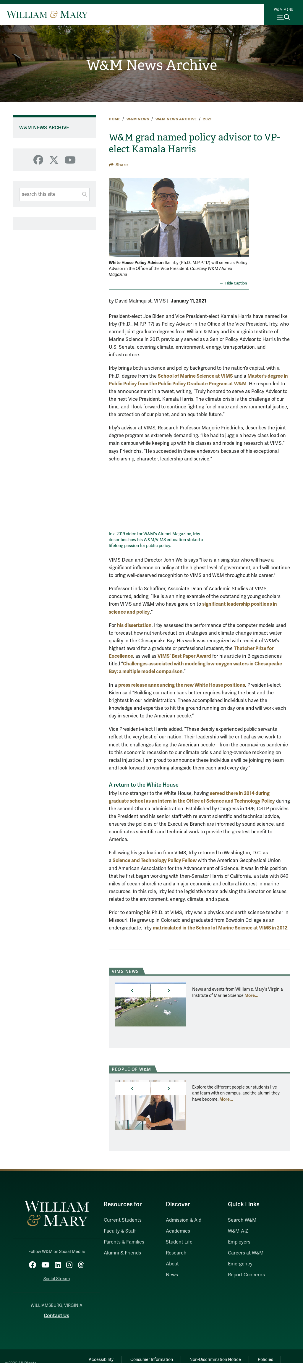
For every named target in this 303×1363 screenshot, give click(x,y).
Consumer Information (151, 1359)
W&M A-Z (238, 1231)
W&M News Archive (151, 65)
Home (114, 119)
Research (176, 1253)
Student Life (179, 1242)
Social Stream (56, 1278)
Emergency (240, 1264)
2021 (207, 119)
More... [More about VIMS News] (251, 995)
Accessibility (100, 1359)
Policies (266, 1359)
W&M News (138, 119)
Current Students (123, 1220)
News (172, 1275)
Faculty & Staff (120, 1231)
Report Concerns (246, 1275)
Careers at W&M (246, 1253)
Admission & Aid (183, 1220)
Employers (239, 1242)
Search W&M (242, 1220)
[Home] (47, 14)
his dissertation (134, 625)
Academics (178, 1231)
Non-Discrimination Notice (215, 1359)
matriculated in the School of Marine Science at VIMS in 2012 (220, 928)
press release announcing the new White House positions (181, 685)
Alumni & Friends (122, 1253)
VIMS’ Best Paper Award (184, 656)
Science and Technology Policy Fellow (155, 860)
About (172, 1264)
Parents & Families (124, 1242)
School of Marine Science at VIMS (195, 376)
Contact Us (56, 1315)
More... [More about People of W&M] (226, 1099)
